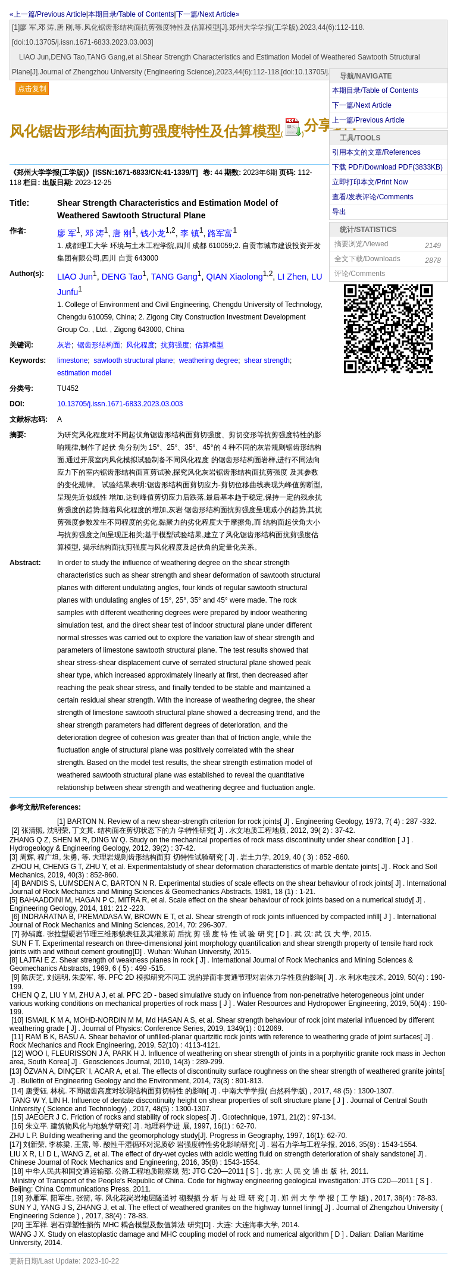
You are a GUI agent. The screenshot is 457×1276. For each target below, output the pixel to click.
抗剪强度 (174, 345)
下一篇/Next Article (362, 105)
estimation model (84, 373)
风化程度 (139, 345)
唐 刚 (122, 233)
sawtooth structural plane (132, 360)
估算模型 (208, 345)
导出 (339, 212)
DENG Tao (122, 276)
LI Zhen (291, 276)
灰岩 (64, 345)
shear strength (266, 360)
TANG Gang (174, 276)
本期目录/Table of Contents (131, 14)
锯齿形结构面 (98, 345)
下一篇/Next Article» (208, 14)
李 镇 (189, 233)
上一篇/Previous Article (368, 120)
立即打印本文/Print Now (370, 182)
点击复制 (32, 88)
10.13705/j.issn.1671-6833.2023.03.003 (120, 404)
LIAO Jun (75, 276)
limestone (72, 360)
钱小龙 (152, 233)
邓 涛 (94, 233)
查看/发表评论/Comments (373, 197)
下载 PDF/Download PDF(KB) (387, 167)
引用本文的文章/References (376, 152)
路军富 (220, 233)
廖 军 (66, 233)
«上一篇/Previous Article (48, 14)
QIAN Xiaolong (234, 276)
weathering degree (207, 360)
